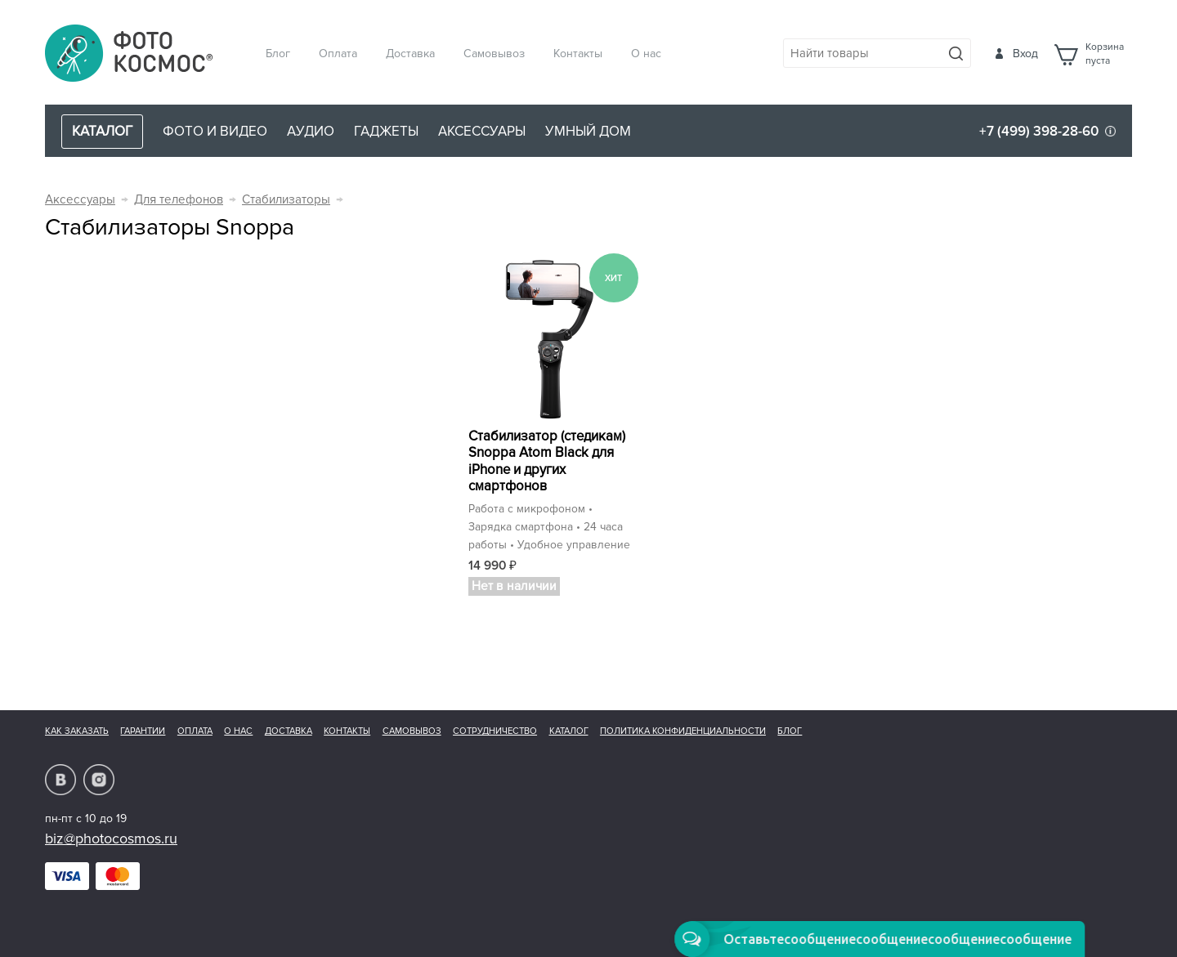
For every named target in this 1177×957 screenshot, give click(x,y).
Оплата (338, 53)
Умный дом (588, 131)
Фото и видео (215, 131)
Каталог (568, 731)
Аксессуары (482, 131)
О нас (646, 53)
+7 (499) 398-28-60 (1039, 131)
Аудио (310, 131)
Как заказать (77, 731)
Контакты (577, 53)
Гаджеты (386, 131)
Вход (1025, 53)
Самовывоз (494, 53)
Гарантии (142, 731)
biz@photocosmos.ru (111, 838)
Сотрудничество (495, 731)
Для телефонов (178, 200)
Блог (278, 53)
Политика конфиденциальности (683, 731)
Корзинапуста (1104, 54)
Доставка (410, 53)
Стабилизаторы (286, 200)
